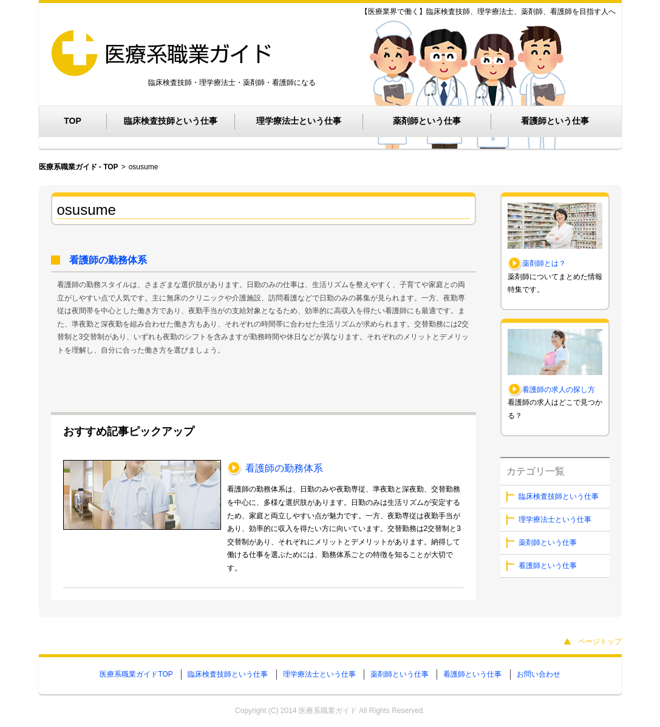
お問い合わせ (538, 674)
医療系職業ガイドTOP (136, 674)
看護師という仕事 (555, 121)
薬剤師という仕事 (427, 121)
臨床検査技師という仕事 (170, 121)
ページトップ (600, 641)
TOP (72, 121)
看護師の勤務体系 (108, 260)
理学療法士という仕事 (298, 121)
